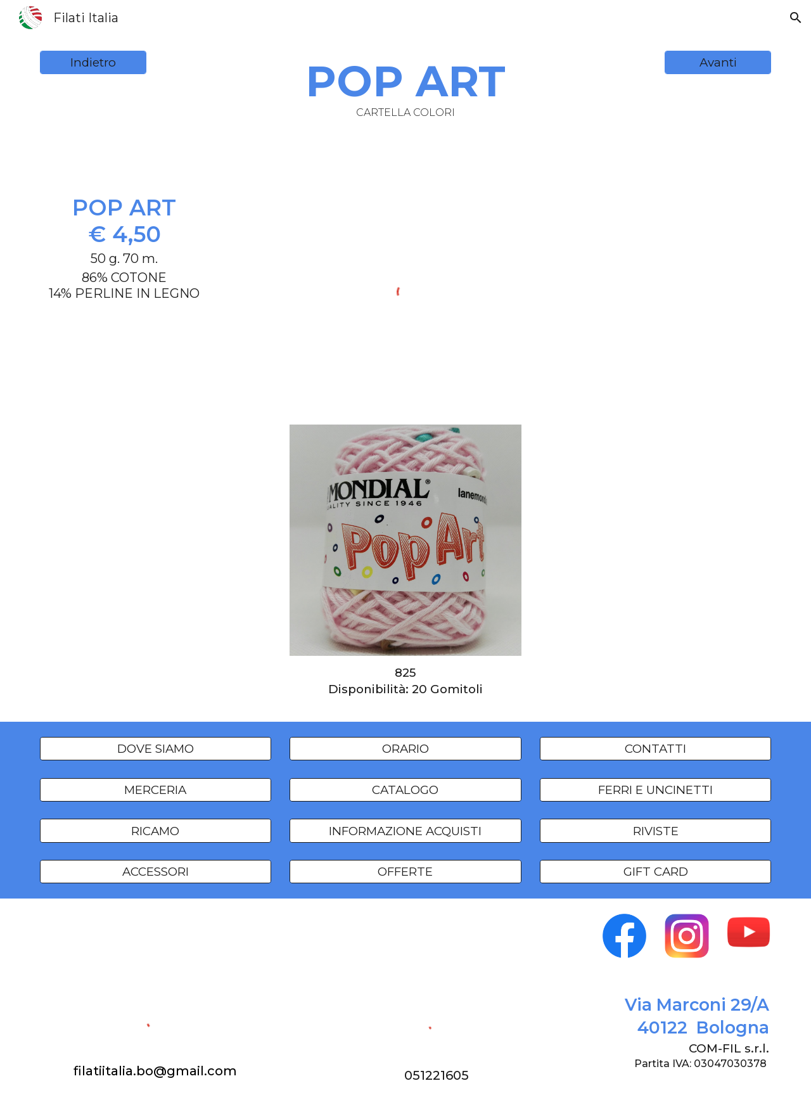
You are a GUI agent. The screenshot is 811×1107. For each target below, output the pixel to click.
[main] (405, 87)
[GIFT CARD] (655, 872)
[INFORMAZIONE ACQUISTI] (405, 831)
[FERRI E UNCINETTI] (655, 790)
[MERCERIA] (156, 790)
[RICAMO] (156, 831)
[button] (796, 18)
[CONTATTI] (655, 749)
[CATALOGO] (405, 790)
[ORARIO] (405, 749)
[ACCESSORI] (156, 872)
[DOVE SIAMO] (156, 749)
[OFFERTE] (405, 872)
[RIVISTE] (655, 831)
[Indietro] (93, 63)
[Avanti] (717, 63)
